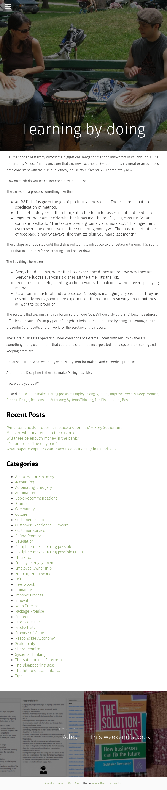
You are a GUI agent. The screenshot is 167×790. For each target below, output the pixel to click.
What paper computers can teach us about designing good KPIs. (61, 449)
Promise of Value (29, 633)
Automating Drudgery (33, 487)
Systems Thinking (80, 400)
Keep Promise (147, 394)
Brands (21, 503)
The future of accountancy (37, 670)
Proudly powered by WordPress (63, 783)
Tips (18, 676)
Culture (21, 514)
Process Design (17, 400)
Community (25, 509)
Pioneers (22, 616)
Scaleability (25, 643)
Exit (18, 579)
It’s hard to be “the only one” (31, 443)
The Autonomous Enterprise (39, 659)
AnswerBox (115, 783)
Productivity (25, 627)
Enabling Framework (32, 573)
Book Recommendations (36, 498)
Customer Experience (33, 519)
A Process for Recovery (34, 476)
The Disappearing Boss (112, 400)
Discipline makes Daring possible (46, 394)
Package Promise (29, 611)
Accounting (24, 482)
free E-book (25, 584)
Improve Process (123, 394)
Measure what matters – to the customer (41, 433)
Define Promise (28, 536)
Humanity (23, 589)
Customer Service (30, 530)
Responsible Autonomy (48, 400)
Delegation (24, 541)
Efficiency (23, 557)
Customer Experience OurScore (41, 525)
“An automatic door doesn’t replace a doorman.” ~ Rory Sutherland (64, 427)
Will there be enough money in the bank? (42, 438)
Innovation (24, 600)
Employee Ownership (33, 568)
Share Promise (27, 649)
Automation (25, 492)
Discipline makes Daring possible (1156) (49, 552)
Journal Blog (99, 783)
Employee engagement (90, 394)
